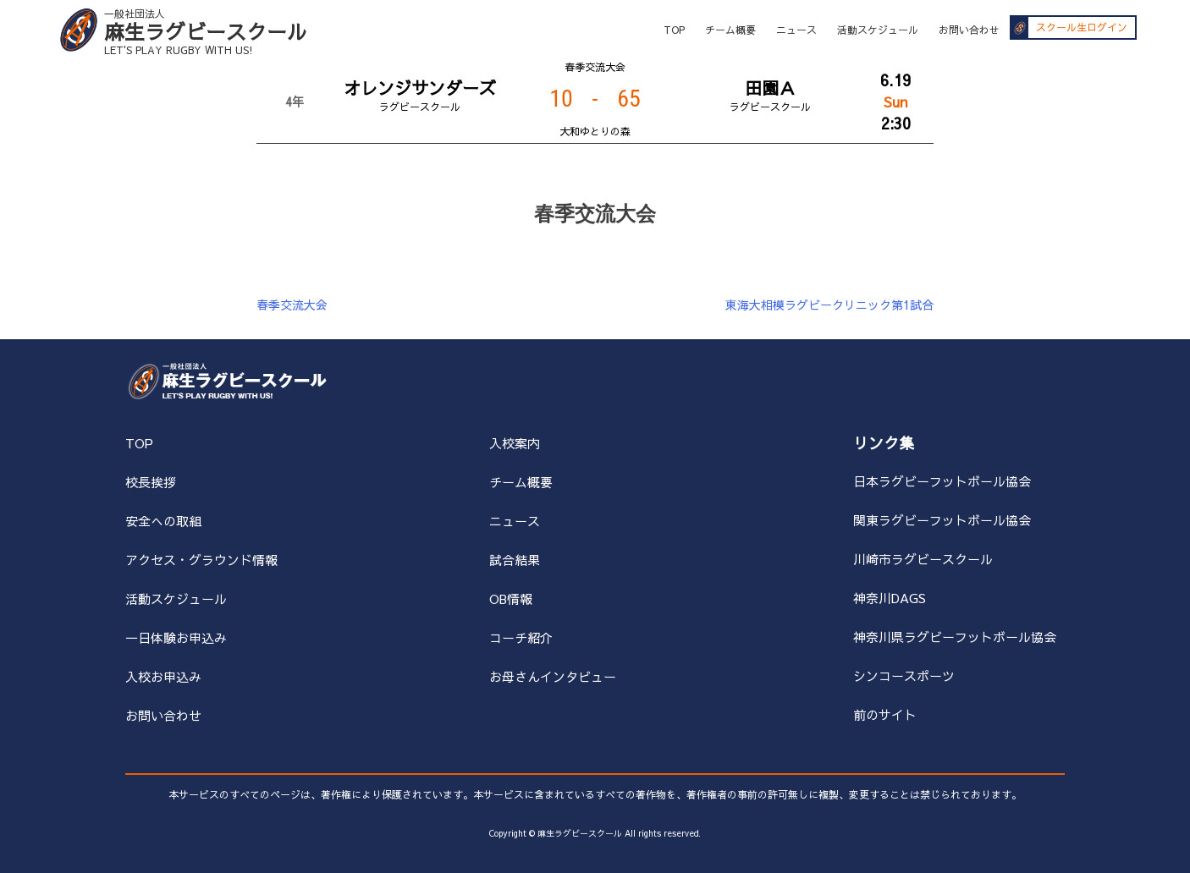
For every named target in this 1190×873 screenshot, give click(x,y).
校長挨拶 (150, 482)
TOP (674, 29)
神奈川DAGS (889, 598)
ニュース (796, 29)
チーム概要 (730, 29)
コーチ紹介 (521, 637)
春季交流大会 (292, 304)
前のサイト (885, 714)
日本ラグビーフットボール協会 (942, 481)
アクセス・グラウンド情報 (201, 559)
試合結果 (514, 559)
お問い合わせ (969, 29)
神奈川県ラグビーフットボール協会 (954, 636)
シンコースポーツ (904, 675)
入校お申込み (163, 676)
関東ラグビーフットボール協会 (942, 520)
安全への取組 (163, 521)
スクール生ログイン (1081, 28)
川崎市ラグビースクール (923, 559)
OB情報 (510, 598)
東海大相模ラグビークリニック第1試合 (829, 304)
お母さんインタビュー (552, 676)
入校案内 (514, 443)
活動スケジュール (877, 29)
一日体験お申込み (176, 637)
